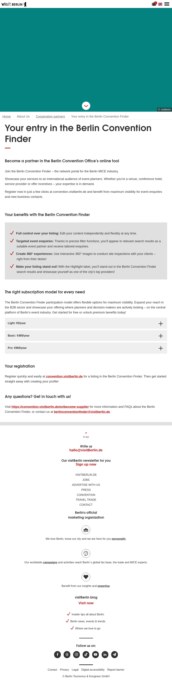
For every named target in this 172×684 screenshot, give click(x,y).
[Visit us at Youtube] (95, 654)
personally (119, 538)
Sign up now (86, 464)
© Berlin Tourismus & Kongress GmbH (85, 676)
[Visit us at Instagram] (76, 654)
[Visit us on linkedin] (105, 654)
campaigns (50, 562)
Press (86, 489)
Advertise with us (86, 484)
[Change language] (160, 4)
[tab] (86, 323)
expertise (103, 585)
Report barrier (115, 669)
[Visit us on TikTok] (86, 654)
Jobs (86, 479)
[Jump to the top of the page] (86, 434)
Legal (75, 669)
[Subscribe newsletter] (114, 654)
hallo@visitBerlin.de (86, 450)
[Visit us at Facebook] (57, 654)
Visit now (86, 603)
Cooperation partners (50, 116)
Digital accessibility (92, 669)
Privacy (64, 669)
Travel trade (86, 499)
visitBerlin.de (86, 474)
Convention (86, 494)
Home (6, 116)
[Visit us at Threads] (67, 654)
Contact (85, 504)
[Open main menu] (166, 4)
